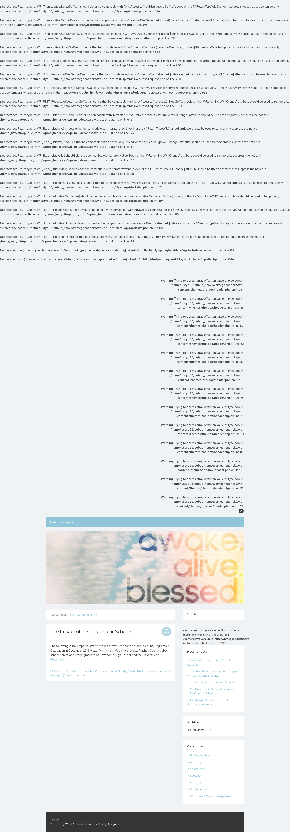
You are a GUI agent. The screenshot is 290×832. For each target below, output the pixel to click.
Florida (122, 671)
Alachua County (94, 671)
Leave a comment (75, 675)
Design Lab (114, 824)
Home (52, 522)
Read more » (58, 659)
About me (67, 522)
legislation (139, 671)
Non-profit (196, 782)
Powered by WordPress (64, 824)
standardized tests (158, 671)
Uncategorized (199, 789)
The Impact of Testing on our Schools (91, 631)
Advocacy (59, 671)
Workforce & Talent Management (210, 796)
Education (72, 671)
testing (54, 675)
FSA (129, 671)
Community (197, 768)
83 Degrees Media (201, 755)
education (111, 671)
